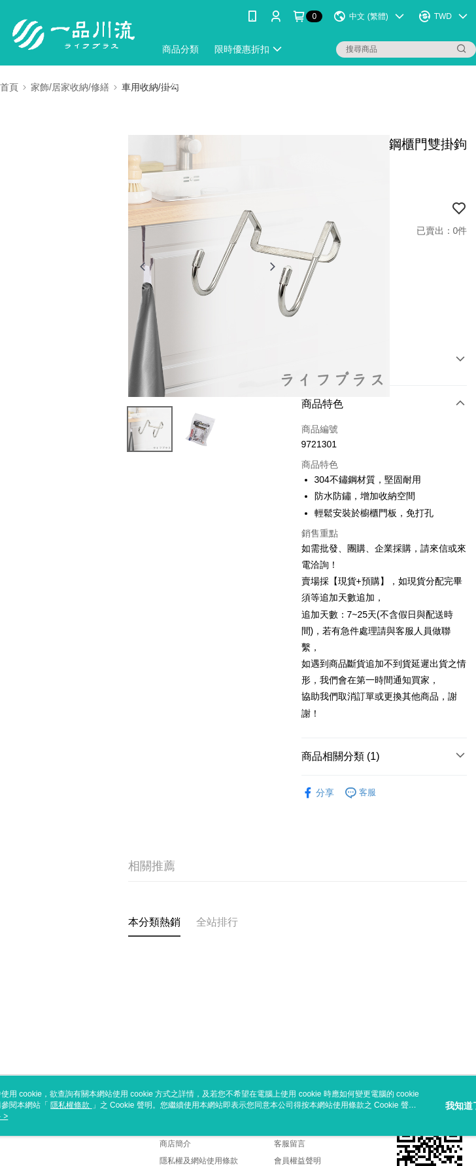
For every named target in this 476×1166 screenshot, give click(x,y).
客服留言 (289, 1143)
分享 (317, 793)
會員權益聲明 (297, 1160)
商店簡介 (175, 1143)
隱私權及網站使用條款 (199, 1160)
